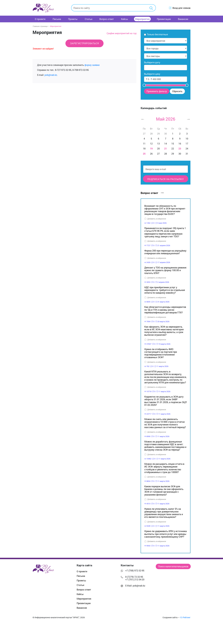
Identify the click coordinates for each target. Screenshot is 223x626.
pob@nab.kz (51, 74)
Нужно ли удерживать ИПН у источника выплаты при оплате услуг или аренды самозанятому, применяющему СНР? (165, 534)
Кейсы (124, 18)
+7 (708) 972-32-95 (134, 570)
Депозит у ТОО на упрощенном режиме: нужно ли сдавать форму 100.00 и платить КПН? (165, 270)
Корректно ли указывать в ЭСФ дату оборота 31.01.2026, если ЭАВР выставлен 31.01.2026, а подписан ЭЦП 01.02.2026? (165, 400)
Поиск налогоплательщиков (173, 566)
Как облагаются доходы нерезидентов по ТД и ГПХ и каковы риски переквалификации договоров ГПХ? (165, 309)
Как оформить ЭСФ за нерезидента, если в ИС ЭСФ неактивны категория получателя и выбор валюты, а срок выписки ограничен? (164, 330)
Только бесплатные (157, 34)
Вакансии (183, 18)
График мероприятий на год (121, 33)
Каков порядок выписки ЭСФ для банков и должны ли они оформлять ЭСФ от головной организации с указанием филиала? (163, 490)
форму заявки (92, 64)
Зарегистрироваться (84, 43)
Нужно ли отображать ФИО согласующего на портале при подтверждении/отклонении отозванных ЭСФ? (160, 353)
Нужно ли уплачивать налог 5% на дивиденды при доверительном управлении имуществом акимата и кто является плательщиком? (163, 513)
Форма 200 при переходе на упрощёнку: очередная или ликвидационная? (165, 252)
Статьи (88, 18)
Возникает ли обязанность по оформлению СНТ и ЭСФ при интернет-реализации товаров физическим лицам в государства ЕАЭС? (165, 210)
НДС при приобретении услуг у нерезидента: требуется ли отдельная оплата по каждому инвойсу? (164, 290)
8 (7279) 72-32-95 (134, 576)
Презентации (164, 18)
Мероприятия (142, 18)
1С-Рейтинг (185, 617)
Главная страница (41, 26)
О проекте (40, 18)
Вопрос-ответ (106, 18)
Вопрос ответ (152, 193)
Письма (57, 18)
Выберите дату (152, 62)
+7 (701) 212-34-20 (134, 579)
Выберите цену (152, 74)
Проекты (73, 18)
